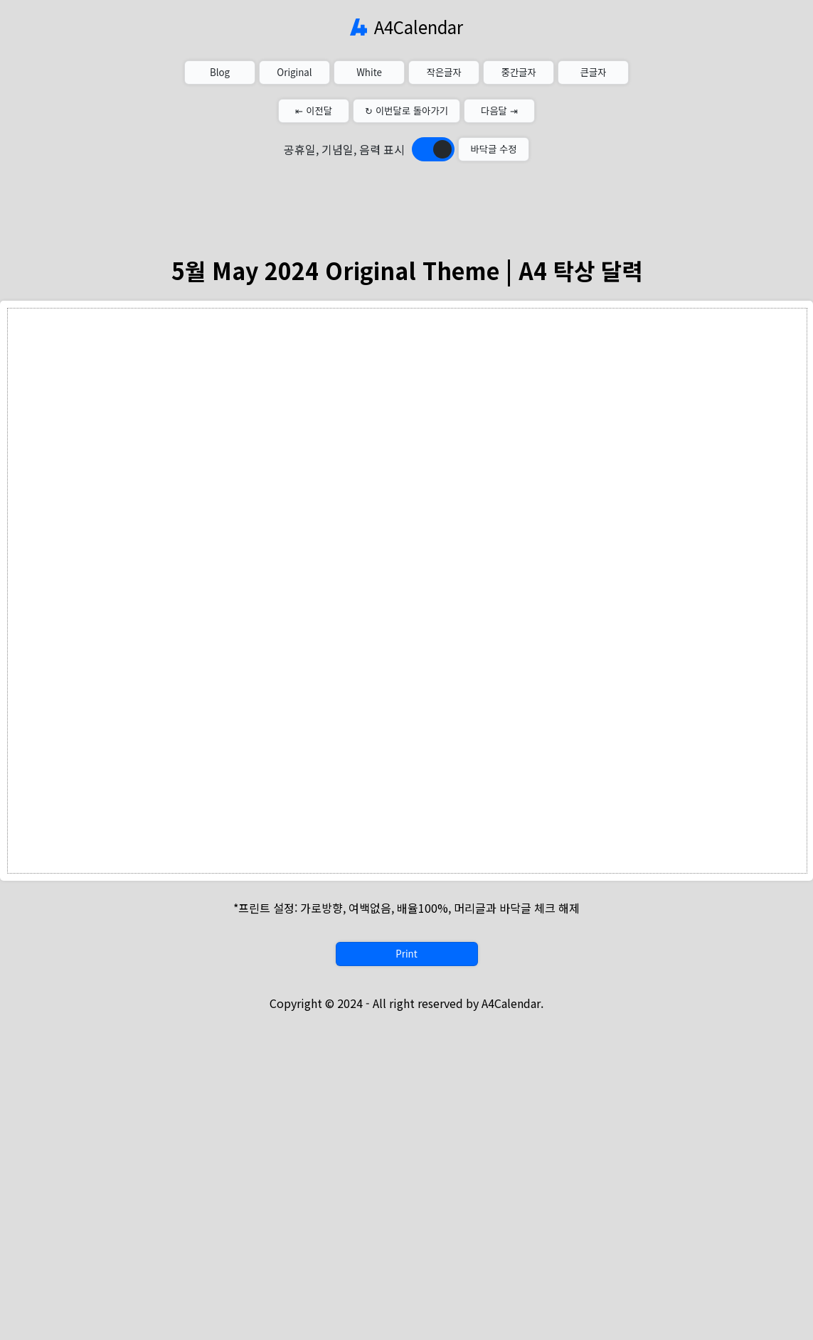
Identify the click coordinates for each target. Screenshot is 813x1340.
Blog (220, 72)
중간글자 (518, 72)
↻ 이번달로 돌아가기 (406, 110)
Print (406, 953)
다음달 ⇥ (499, 110)
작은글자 (443, 72)
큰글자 (593, 72)
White (369, 72)
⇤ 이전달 (313, 110)
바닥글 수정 (493, 149)
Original (294, 72)
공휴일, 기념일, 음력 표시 (344, 149)
